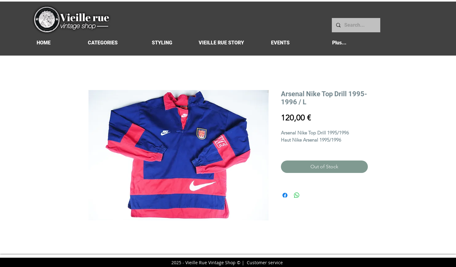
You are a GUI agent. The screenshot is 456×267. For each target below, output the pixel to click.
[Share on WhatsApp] (296, 195)
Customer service (265, 262)
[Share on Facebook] (285, 195)
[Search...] (355, 25)
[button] (103, 42)
